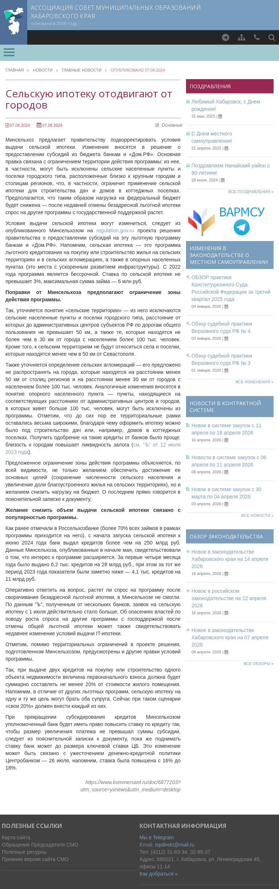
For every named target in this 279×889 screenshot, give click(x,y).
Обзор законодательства (226, 536)
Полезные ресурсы (24, 852)
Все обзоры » (259, 663)
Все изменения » (254, 382)
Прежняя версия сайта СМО (35, 859)
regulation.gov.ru (115, 230)
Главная (14, 70)
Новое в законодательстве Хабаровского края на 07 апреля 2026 (229, 637)
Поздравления (210, 86)
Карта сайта (16, 837)
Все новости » (257, 515)
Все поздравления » (251, 191)
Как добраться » (159, 874)
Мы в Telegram (157, 837)
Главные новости (82, 70)
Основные (172, 125)
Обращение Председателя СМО (40, 845)
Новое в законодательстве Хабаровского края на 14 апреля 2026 (229, 559)
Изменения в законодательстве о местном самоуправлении (229, 255)
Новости (42, 70)
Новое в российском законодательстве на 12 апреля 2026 (228, 598)
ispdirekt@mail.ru (174, 845)
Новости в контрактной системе (225, 406)
